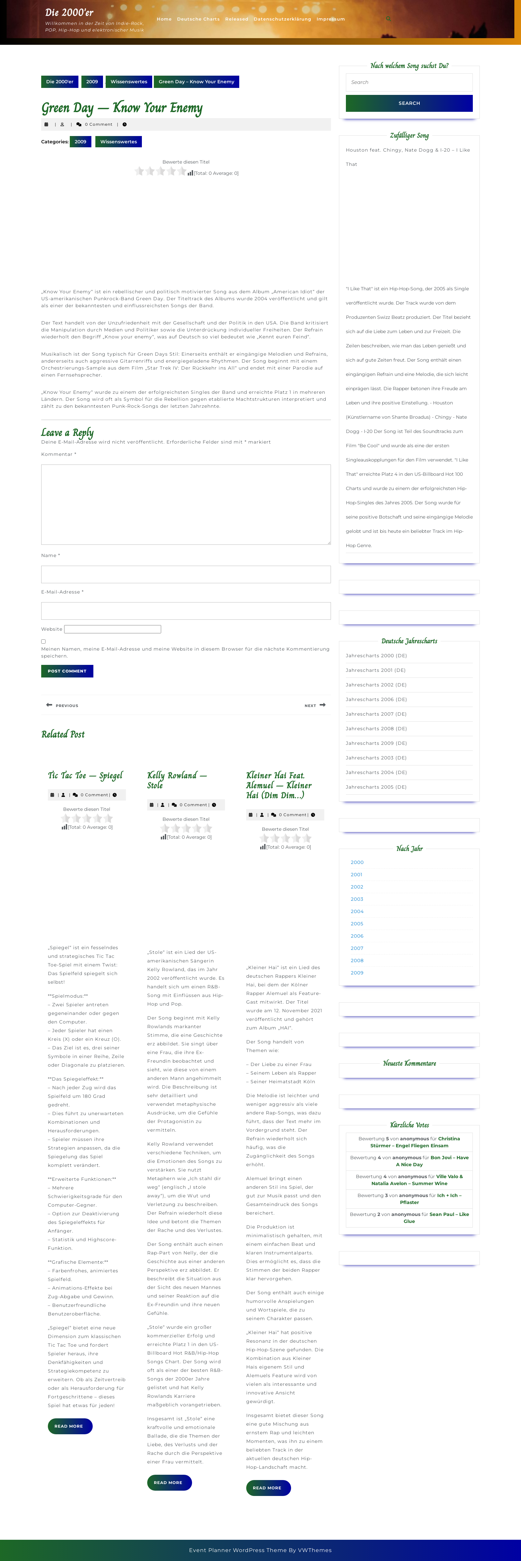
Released (237, 19)
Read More (73, 1428)
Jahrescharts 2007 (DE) (376, 714)
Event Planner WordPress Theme (239, 1550)
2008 (357, 960)
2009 (92, 82)
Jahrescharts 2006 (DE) (376, 699)
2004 (357, 911)
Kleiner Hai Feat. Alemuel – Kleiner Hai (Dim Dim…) (279, 785)
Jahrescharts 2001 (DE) (376, 670)
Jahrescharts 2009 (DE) (376, 743)
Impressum (331, 19)
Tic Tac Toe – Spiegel (85, 775)
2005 (357, 924)
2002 (357, 887)
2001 (357, 875)
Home (164, 19)
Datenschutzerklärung (282, 19)
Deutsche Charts (198, 19)
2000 (357, 862)
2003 (357, 899)
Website (51, 629)
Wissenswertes (129, 82)
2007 (357, 948)
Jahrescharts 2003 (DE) (376, 758)
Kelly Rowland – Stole (177, 780)
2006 (357, 936)
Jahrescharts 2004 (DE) (376, 772)
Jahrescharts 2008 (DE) (376, 729)
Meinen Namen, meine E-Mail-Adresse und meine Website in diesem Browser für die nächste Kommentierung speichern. (185, 652)
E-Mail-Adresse (62, 592)
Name (50, 555)
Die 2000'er (69, 12)
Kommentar (58, 454)
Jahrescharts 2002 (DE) (376, 685)
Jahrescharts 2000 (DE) (376, 656)
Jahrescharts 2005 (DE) (376, 787)
